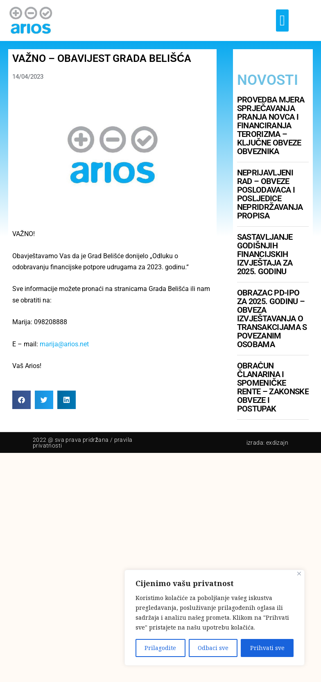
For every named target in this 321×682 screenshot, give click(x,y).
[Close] (299, 573)
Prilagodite (160, 648)
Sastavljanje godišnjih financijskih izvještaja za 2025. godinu (265, 254)
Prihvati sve (267, 648)
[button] (282, 20)
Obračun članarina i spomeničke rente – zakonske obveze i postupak (273, 387)
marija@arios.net (64, 344)
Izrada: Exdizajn (267, 442)
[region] (214, 618)
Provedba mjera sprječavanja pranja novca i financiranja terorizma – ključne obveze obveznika (270, 125)
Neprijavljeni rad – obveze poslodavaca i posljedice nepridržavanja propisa (270, 194)
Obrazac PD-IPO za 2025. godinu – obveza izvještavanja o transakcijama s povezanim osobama (272, 318)
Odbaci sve (213, 648)
